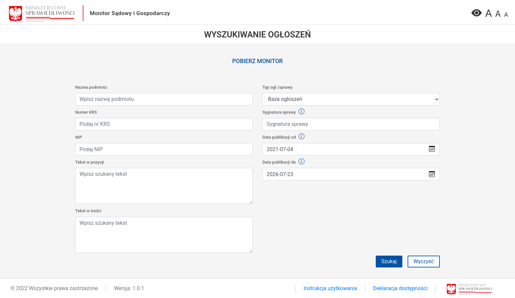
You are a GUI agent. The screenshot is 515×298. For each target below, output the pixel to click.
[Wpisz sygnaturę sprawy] (351, 124)
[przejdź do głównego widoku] (42, 13)
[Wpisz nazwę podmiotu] (164, 99)
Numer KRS (86, 112)
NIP (78, 137)
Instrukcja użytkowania (330, 288)
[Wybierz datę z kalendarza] (343, 149)
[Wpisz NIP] (164, 149)
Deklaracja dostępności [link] (400, 288)
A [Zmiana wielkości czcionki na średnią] (498, 14)
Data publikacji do (283, 162)
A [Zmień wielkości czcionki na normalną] (506, 14)
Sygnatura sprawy (283, 112)
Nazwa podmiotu (91, 87)
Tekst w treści (88, 210)
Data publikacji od (283, 137)
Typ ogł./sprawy (277, 87)
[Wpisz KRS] (164, 124)
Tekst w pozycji (89, 162)
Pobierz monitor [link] (257, 61)
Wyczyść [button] (424, 261)
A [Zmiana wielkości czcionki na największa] (488, 13)
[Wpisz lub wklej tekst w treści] (164, 186)
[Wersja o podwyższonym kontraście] (476, 15)
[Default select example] (351, 99)
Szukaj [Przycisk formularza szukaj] (389, 261)
